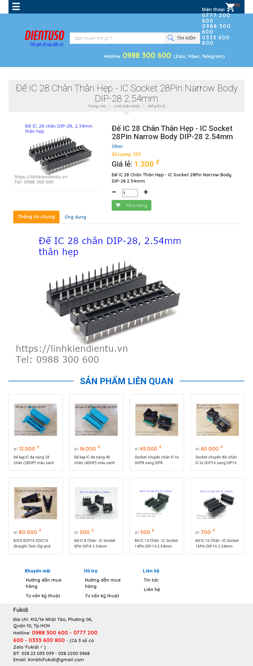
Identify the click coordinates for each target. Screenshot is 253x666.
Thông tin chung (36, 216)
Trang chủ (96, 106)
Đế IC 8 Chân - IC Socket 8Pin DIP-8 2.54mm (94, 543)
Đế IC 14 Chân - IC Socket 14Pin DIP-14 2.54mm (156, 543)
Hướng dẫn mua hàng (43, 583)
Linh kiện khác (127, 106)
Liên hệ (152, 589)
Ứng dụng (75, 217)
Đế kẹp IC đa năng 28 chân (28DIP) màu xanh (34, 460)
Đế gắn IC (157, 106)
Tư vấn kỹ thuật (43, 596)
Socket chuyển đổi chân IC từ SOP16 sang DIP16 (216, 460)
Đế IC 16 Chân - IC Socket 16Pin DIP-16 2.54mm (217, 543)
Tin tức (151, 580)
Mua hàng (131, 205)
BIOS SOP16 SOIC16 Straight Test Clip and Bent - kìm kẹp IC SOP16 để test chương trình (34, 543)
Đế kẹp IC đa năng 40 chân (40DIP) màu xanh (94, 460)
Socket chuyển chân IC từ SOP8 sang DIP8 (157, 460)
